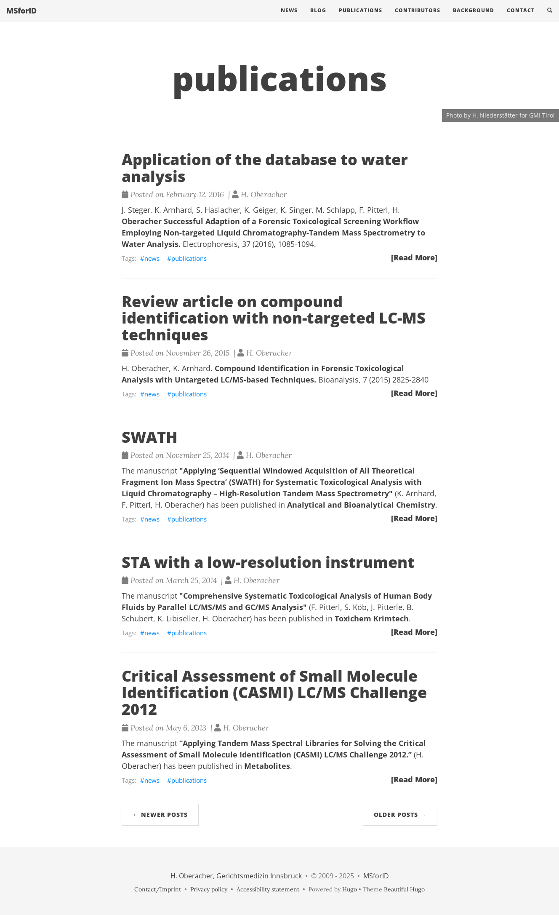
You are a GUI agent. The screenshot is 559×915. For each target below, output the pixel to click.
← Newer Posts (160, 815)
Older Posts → (400, 815)
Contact (521, 18)
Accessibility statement (268, 889)
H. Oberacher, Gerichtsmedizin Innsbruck (236, 875)
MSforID (21, 19)
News (289, 18)
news (152, 258)
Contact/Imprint (157, 889)
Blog (318, 18)
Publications (360, 18)
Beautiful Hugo (404, 889)
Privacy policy (208, 889)
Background (473, 18)
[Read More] (414, 257)
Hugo (349, 889)
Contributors (417, 18)
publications (189, 258)
